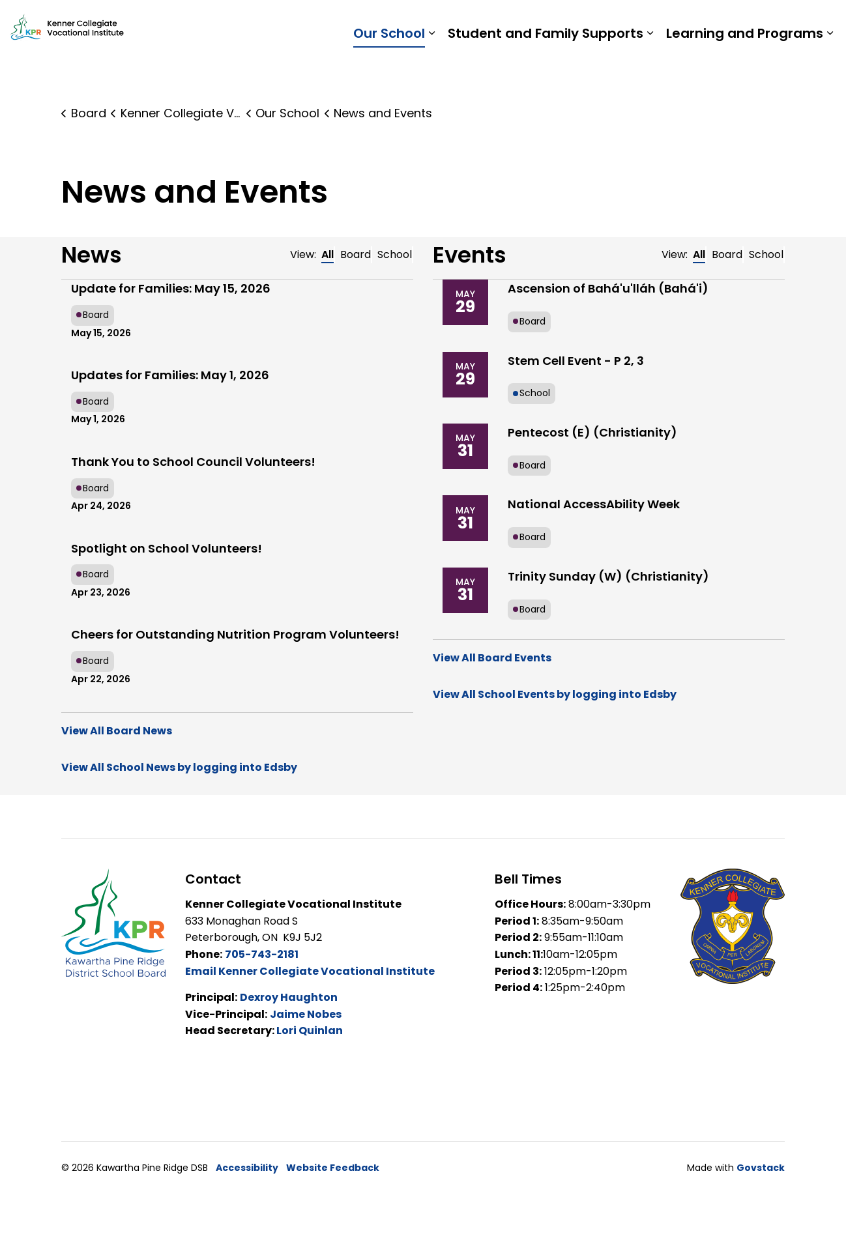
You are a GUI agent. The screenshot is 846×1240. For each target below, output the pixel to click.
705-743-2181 (262, 954)
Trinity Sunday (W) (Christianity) (608, 576)
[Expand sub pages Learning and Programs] (829, 68)
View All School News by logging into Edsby (179, 767)
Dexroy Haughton (289, 997)
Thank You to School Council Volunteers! (193, 462)
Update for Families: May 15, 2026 (170, 288)
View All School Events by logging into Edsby (555, 694)
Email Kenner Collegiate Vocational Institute (310, 971)
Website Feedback (332, 1167)
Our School (389, 68)
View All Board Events (492, 657)
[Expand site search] (823, 23)
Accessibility (247, 1167)
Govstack (761, 1167)
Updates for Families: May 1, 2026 (170, 375)
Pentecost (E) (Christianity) (592, 432)
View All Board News (116, 730)
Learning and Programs (744, 68)
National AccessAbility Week (594, 504)
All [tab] (327, 254)
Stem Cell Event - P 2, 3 (576, 361)
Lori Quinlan (309, 1030)
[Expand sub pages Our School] (431, 68)
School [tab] (394, 254)
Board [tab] (355, 254)
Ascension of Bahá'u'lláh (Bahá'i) (608, 288)
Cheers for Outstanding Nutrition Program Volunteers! (235, 634)
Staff (674, 23)
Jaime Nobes (306, 1014)
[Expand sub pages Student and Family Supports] (649, 68)
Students (621, 23)
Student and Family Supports (545, 68)
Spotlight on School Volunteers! (166, 548)
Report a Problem (750, 23)
